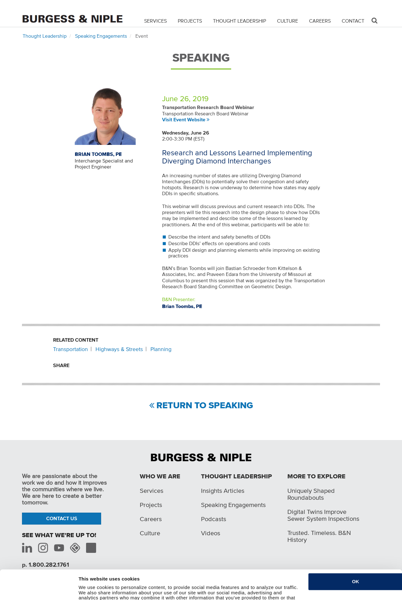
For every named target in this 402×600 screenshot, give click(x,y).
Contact (353, 21)
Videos (210, 533)
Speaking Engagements (101, 36)
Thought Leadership (239, 21)
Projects (190, 21)
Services (155, 21)
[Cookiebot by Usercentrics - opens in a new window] (36, 591)
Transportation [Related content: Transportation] (70, 349)
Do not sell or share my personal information (129, 591)
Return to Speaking (204, 405)
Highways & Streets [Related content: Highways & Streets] (119, 349)
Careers (320, 21)
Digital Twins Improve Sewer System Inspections (323, 515)
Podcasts (213, 518)
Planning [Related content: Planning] (160, 349)
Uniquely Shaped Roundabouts (311, 494)
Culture (287, 21)
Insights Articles (222, 490)
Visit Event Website (183, 119)
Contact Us (61, 518)
